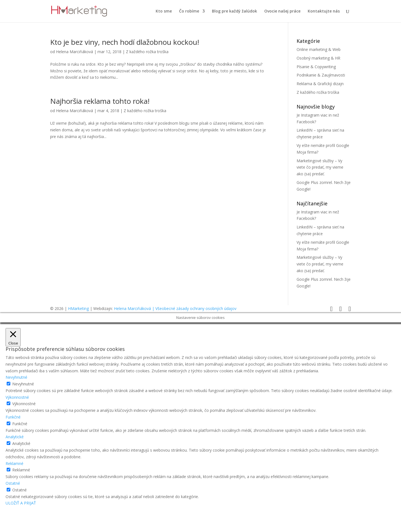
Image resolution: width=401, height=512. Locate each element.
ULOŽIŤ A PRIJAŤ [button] (21, 503)
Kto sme (164, 11)
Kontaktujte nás (324, 11)
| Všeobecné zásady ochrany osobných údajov (194, 308)
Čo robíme (189, 11)
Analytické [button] (15, 436)
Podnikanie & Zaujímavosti (321, 75)
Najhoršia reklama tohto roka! (100, 101)
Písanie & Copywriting (316, 66)
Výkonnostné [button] (17, 397)
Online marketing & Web (319, 49)
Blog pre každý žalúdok (234, 11)
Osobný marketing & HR (318, 58)
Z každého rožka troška (147, 51)
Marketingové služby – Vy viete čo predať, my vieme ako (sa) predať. (320, 167)
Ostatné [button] (13, 483)
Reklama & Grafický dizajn (320, 83)
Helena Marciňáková (74, 51)
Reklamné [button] (14, 463)
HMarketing (78, 308)
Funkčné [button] (13, 417)
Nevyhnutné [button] (16, 377)
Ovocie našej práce (282, 11)
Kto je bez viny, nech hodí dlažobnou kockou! (124, 42)
